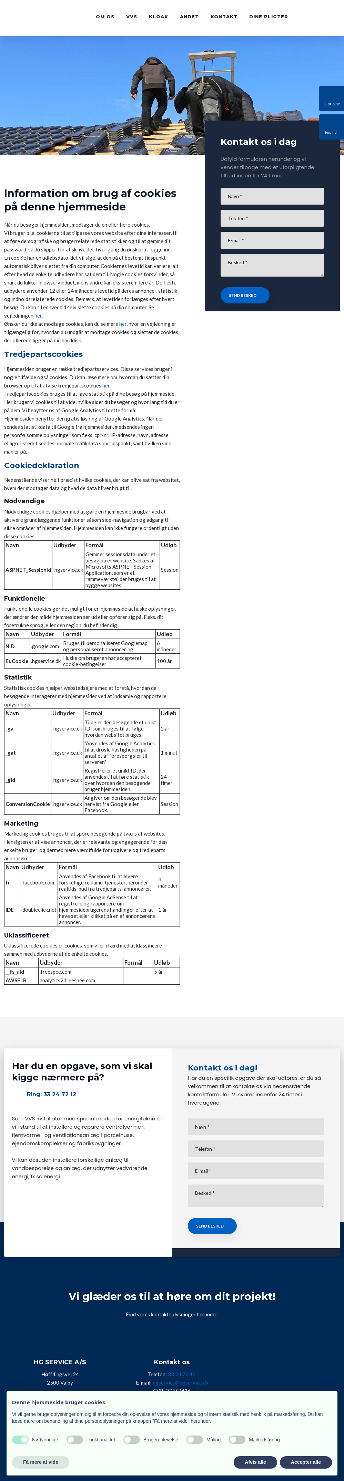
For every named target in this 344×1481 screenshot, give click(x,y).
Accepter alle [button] (306, 1462)
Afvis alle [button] (255, 1462)
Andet (189, 16)
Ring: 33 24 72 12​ (51, 1094)
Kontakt (224, 16)
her (38, 315)
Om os (105, 16)
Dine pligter (268, 16)
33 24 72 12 (182, 1374)
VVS (131, 16)
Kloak (158, 16)
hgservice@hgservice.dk (180, 1382)
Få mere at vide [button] (40, 1462)
